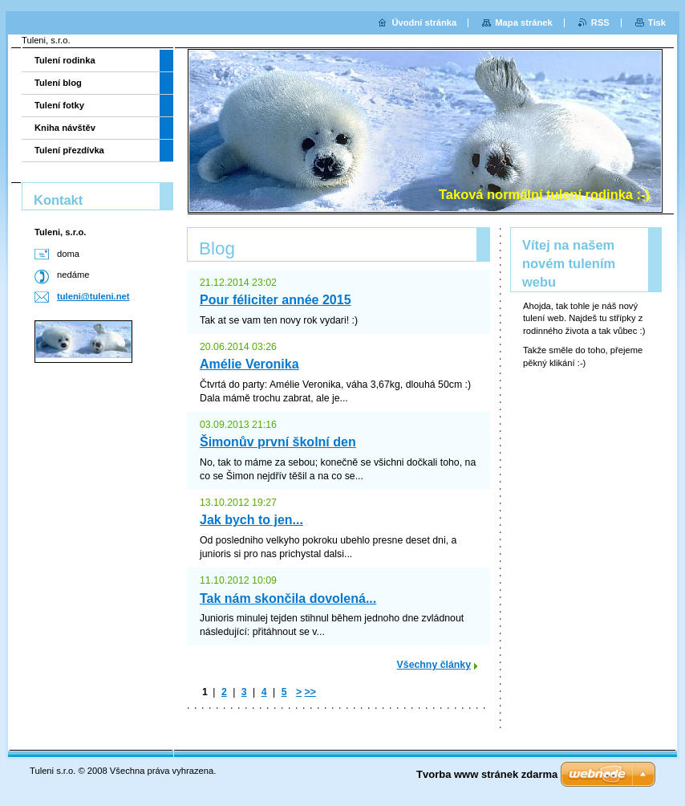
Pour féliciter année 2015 (275, 300)
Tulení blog (58, 83)
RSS (600, 22)
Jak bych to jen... (251, 520)
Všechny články (434, 664)
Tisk (657, 22)
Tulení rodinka (64, 60)
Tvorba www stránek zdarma (486, 774)
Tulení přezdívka (69, 150)
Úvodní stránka (423, 22)
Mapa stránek (524, 22)
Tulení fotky (59, 105)
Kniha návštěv (64, 127)
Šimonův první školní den (278, 442)
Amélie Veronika (249, 364)
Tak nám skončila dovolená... (288, 598)
